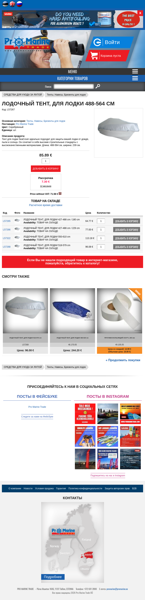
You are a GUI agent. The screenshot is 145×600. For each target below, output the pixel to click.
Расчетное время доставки (45, 205)
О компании (15, 488)
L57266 (6, 229)
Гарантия (61, 488)
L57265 (6, 221)
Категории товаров (72, 78)
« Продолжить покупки (123, 360)
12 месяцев (45, 186)
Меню (72, 71)
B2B (134, 488)
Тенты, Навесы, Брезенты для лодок (66, 94)
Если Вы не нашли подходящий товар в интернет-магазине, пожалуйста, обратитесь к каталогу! (72, 261)
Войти (112, 42)
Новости (28, 488)
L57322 (6, 238)
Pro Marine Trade (25, 124)
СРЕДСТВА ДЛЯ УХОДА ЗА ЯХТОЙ (23, 94)
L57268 (6, 246)
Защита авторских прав (117, 488)
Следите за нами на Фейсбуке (37, 416)
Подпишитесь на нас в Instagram (108, 475)
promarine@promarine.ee (117, 588)
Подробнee (53, 577)
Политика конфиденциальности (85, 488)
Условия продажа (44, 488)
